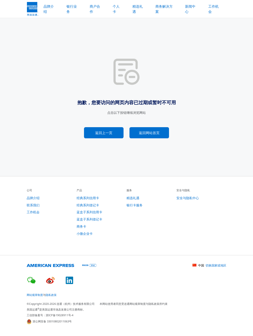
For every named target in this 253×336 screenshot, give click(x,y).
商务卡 (81, 226)
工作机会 (213, 9)
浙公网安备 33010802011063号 (49, 321)
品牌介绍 (33, 198)
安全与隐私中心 (187, 198)
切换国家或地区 (216, 265)
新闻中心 (190, 9)
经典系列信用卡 (88, 198)
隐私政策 (51, 295)
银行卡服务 (134, 205)
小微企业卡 (85, 233)
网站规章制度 (35, 295)
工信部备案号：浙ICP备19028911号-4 (50, 315)
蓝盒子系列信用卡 (89, 212)
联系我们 (33, 205)
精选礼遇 (137, 9)
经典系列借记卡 (88, 205)
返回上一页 (103, 132)
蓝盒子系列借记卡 (89, 219)
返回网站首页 (149, 132)
